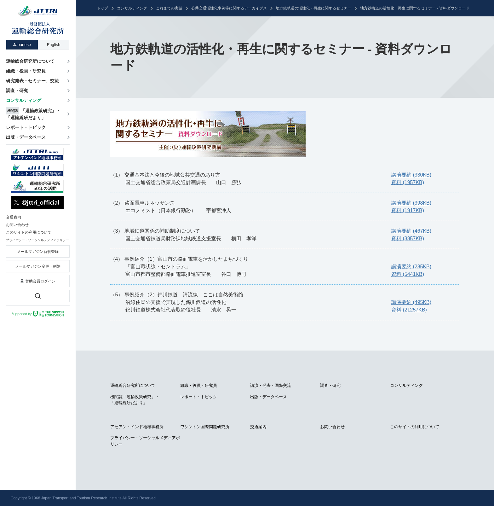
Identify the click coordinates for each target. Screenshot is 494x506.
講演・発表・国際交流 (270, 385)
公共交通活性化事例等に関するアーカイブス (229, 8)
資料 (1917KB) (407, 210)
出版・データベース (268, 396)
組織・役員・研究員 (198, 385)
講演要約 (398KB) (411, 203)
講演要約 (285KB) (411, 266)
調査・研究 (330, 385)
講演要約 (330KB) (411, 174)
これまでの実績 (169, 8)
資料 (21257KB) (409, 309)
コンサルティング (132, 8)
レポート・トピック (198, 396)
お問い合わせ (332, 426)
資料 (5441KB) (407, 274)
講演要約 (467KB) (411, 231)
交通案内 (258, 426)
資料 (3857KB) (407, 238)
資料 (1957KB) (407, 182)
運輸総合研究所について (132, 385)
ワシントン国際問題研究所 (204, 426)
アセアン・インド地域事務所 (137, 426)
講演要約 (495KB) (411, 302)
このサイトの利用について (414, 426)
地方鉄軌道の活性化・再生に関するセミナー (313, 8)
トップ (102, 8)
